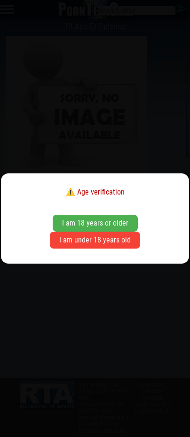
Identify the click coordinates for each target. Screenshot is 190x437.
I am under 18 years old (95, 239)
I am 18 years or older (95, 222)
